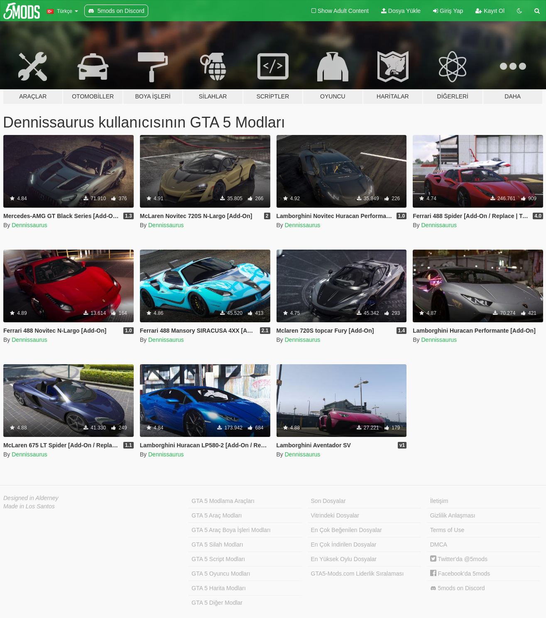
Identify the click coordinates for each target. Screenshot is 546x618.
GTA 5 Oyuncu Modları (220, 573)
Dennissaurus (29, 225)
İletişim (439, 501)
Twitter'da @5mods (458, 559)
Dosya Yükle (401, 10)
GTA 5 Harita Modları (218, 588)
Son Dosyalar (328, 501)
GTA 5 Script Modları (218, 559)
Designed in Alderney (31, 498)
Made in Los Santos (29, 506)
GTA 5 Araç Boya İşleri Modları (230, 530)
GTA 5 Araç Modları (216, 515)
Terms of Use (447, 530)
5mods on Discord (457, 588)
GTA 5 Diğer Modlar (216, 602)
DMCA (438, 544)
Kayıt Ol (489, 10)
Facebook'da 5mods (460, 573)
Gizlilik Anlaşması (452, 515)
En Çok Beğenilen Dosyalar (346, 530)
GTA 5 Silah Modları (217, 544)
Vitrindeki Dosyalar (335, 515)
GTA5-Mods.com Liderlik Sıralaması (357, 573)
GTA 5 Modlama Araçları (222, 501)
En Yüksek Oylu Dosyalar (344, 559)
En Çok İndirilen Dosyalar (344, 544)
